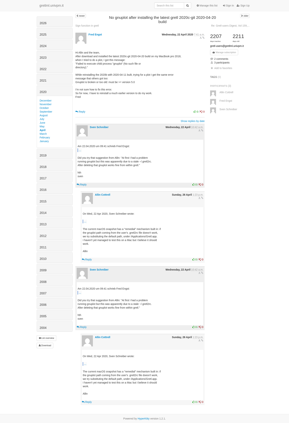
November (46, 104)
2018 (43, 167)
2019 (43, 155)
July (42, 119)
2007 (43, 293)
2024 (43, 46)
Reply (80, 111)
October (44, 107)
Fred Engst (95, 34)
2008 (43, 282)
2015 (43, 201)
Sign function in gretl (87, 25)
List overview (46, 338)
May (42, 126)
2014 (43, 213)
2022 (43, 69)
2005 (43, 316)
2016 (43, 190)
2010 (43, 259)
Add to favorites (221, 68)
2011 (43, 247)
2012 (43, 236)
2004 (43, 328)
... (80, 150)
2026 (43, 23)
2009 (43, 270)
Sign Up (243, 5)
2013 (43, 224)
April (43, 130)
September (46, 111)
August (44, 115)
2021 (43, 80)
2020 (43, 92)
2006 (43, 305)
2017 (43, 178)
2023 (43, 57)
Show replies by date (193, 121)
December (46, 100)
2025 (43, 34)
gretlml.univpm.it (51, 5)
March (43, 133)
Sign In (228, 5)
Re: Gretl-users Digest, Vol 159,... (230, 25)
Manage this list (207, 5)
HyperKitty (144, 418)
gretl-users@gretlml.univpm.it (227, 45)
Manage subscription (224, 52)
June (42, 122)
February (45, 137)
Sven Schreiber (99, 127)
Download (45, 345)
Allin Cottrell (102, 194)
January (44, 141)
